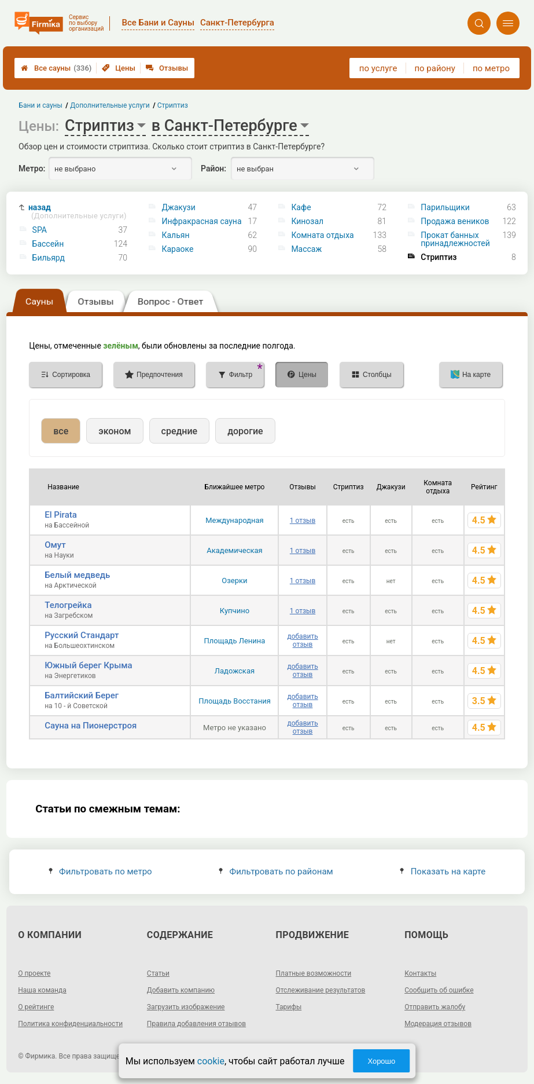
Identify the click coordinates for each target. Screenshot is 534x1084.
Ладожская (235, 670)
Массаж (306, 249)
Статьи (158, 973)
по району (434, 68)
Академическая (234, 550)
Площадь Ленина (235, 640)
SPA (39, 230)
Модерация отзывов (438, 1024)
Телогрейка (68, 605)
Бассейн (48, 244)
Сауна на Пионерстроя (91, 725)
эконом (114, 431)
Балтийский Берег (82, 695)
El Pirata (61, 515)
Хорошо (381, 1061)
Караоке (177, 249)
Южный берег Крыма (88, 665)
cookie (210, 1061)
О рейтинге (36, 1007)
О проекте (34, 973)
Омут (55, 545)
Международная (234, 520)
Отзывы (167, 68)
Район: (213, 168)
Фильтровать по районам (276, 871)
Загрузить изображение (186, 1007)
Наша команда (42, 990)
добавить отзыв (302, 640)
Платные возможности (314, 973)
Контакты (420, 973)
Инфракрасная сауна (201, 221)
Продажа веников (455, 221)
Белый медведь (77, 575)
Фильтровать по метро (100, 871)
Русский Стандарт (82, 635)
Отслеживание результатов (321, 990)
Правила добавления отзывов (196, 1024)
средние (179, 431)
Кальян (175, 235)
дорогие (245, 431)
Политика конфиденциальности (70, 1024)
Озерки (234, 580)
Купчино (234, 610)
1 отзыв (302, 521)
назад (77, 211)
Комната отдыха (322, 235)
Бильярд (48, 258)
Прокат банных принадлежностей (455, 239)
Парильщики (445, 207)
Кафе (301, 207)
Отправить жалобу (434, 1007)
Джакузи (178, 207)
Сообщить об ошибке (438, 990)
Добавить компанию (181, 990)
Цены (118, 68)
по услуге (378, 68)
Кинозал (307, 221)
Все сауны (56, 68)
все (60, 431)
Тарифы (289, 1007)
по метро (491, 68)
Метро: (32, 168)
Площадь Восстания (234, 701)
